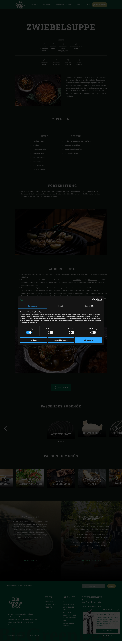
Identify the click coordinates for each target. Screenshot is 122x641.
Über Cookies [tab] (89, 306)
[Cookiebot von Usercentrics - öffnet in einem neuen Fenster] (93, 299)
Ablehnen (33, 340)
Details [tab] (61, 306)
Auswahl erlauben (61, 340)
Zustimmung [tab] (32, 306)
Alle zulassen (88, 340)
